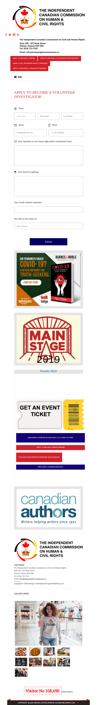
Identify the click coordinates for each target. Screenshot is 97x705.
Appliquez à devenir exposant (50, 467)
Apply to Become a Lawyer (24, 58)
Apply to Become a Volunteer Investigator (59, 58)
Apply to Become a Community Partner (29, 68)
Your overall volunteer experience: (28, 202)
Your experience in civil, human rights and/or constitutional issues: (43, 141)
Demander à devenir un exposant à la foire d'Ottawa (50, 437)
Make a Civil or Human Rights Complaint (30, 63)
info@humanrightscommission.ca (42, 52)
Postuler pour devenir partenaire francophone (39, 457)
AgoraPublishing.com (55, 584)
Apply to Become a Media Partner (51, 447)
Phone (52, 125)
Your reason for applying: (26, 172)
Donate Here (48, 371)
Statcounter (67, 691)
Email (18, 125)
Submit (48, 241)
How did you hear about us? (25, 219)
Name (18, 108)
